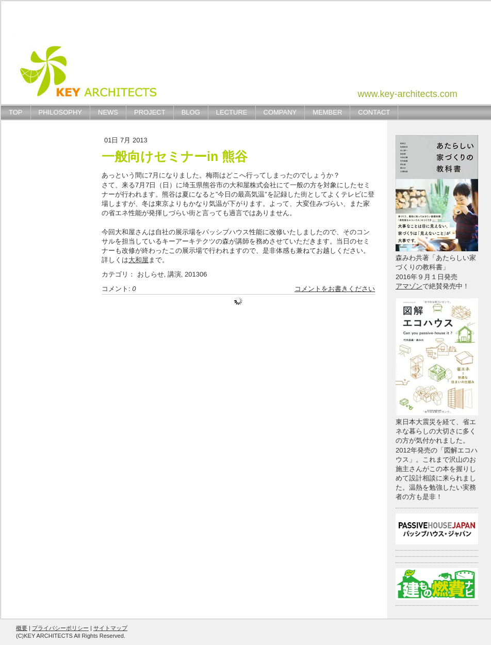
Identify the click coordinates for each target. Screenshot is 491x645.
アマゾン (409, 286)
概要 (21, 628)
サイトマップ (110, 628)
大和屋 (138, 260)
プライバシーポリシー (60, 628)
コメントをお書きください (334, 289)
